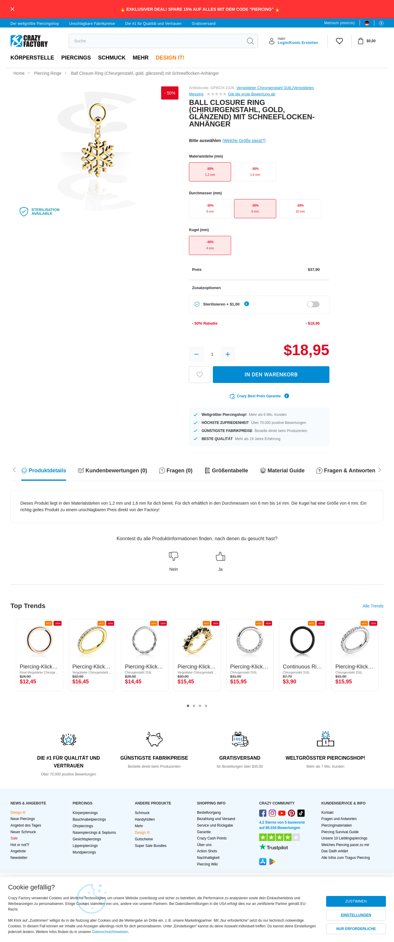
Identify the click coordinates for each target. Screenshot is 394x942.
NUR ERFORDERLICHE (356, 929)
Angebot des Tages (25, 825)
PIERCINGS (76, 58)
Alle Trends (373, 606)
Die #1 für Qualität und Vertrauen (153, 24)
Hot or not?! (19, 845)
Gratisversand (204, 24)
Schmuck (112, 58)
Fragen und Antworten (339, 819)
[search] (156, 41)
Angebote (18, 851)
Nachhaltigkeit (208, 858)
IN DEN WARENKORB (271, 374)
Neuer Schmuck (23, 832)
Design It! (170, 58)
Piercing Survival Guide (340, 832)
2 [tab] (194, 706)
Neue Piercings (22, 819)
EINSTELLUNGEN (356, 915)
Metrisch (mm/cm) (339, 23)
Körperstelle (32, 58)
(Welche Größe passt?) (243, 140)
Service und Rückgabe (215, 825)
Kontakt (327, 812)
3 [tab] (200, 706)
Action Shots (207, 851)
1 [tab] (188, 706)
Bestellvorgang (209, 812)
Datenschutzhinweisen (110, 932)
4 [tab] (206, 706)
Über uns (204, 845)
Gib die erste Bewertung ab (251, 94)
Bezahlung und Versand (216, 819)
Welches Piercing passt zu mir (345, 845)
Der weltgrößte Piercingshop (34, 24)
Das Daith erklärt (334, 851)
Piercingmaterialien (336, 825)
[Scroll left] (380, 469)
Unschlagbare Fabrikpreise (92, 24)
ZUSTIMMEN (355, 901)
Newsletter (19, 858)
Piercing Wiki (207, 864)
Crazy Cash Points (212, 838)
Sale (14, 838)
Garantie (204, 832)
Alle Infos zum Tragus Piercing (345, 858)
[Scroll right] (14, 469)
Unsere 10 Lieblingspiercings (344, 838)
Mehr (141, 58)
